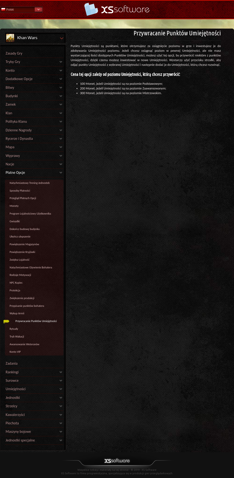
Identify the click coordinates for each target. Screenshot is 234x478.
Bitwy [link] (10, 87)
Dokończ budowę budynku (25, 229)
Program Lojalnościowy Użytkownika (30, 213)
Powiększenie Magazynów (24, 244)
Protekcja (15, 290)
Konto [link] (10, 70)
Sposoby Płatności (20, 190)
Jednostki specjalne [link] (20, 440)
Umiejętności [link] (16, 389)
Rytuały (14, 328)
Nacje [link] (10, 164)
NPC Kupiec (16, 282)
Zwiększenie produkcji (22, 298)
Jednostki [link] (13, 397)
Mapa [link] (10, 147)
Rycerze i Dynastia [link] (19, 138)
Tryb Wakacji (17, 336)
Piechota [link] (12, 423)
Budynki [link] (12, 96)
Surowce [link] (12, 380)
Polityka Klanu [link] (16, 121)
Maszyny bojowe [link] (18, 431)
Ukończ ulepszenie (20, 236)
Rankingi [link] (12, 372)
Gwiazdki (15, 221)
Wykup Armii (17, 313)
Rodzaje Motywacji (20, 275)
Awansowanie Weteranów (24, 344)
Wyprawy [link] (13, 155)
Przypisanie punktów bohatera (27, 306)
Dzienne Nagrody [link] (19, 130)
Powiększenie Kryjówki (22, 252)
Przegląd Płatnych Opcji (23, 198)
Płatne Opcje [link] (15, 172)
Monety (14, 206)
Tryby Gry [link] (13, 61)
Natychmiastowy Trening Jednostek (30, 183)
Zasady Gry (14, 53)
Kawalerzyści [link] (15, 414)
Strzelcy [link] (11, 406)
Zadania (12, 363)
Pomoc (117, 9)
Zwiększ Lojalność (19, 259)
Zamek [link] (11, 104)
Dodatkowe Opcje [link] (19, 79)
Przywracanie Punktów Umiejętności (36, 321)
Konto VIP (15, 351)
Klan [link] (9, 113)
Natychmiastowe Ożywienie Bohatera (31, 267)
